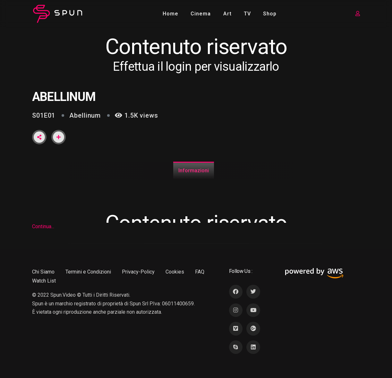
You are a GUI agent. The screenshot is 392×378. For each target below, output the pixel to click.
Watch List (44, 281)
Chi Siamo (43, 272)
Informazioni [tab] (193, 170)
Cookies (175, 272)
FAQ (199, 272)
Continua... (43, 226)
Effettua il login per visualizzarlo (196, 66)
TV (247, 14)
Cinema (201, 14)
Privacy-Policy (138, 272)
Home (170, 14)
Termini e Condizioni (88, 272)
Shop (270, 14)
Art (227, 14)
